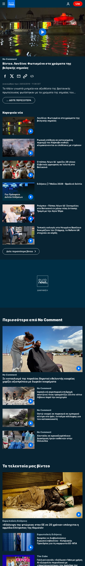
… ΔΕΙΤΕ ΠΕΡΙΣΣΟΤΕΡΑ (18, 100)
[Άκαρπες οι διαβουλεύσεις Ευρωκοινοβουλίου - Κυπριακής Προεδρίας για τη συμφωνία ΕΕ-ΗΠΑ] (60, 544)
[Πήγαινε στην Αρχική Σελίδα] (11, 4)
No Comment (9, 374)
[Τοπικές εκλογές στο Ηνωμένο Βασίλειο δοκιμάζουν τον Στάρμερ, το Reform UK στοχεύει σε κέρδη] (60, 235)
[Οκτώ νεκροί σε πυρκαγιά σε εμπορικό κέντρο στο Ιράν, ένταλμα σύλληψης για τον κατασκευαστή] (60, 419)
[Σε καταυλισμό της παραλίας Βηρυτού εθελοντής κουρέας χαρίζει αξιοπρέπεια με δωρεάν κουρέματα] (42, 380)
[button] (20, 251)
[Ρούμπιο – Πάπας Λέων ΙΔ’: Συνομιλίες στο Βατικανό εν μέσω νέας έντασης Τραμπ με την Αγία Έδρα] (60, 213)
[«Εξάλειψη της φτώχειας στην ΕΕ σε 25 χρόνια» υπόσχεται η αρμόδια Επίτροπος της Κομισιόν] (42, 526)
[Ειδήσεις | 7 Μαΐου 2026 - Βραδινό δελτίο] (60, 192)
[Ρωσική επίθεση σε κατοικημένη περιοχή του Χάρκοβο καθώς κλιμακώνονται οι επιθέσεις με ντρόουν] (60, 148)
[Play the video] (42, 32)
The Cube (42, 556)
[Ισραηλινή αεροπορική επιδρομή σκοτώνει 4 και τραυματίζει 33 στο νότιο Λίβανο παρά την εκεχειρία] (60, 398)
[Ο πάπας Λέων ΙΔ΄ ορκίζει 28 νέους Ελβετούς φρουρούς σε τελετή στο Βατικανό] (60, 170)
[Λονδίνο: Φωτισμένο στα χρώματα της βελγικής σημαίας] (60, 126)
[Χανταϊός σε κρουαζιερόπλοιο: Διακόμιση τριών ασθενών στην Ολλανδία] (60, 441)
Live (78, 3)
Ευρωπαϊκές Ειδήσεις (14, 520)
